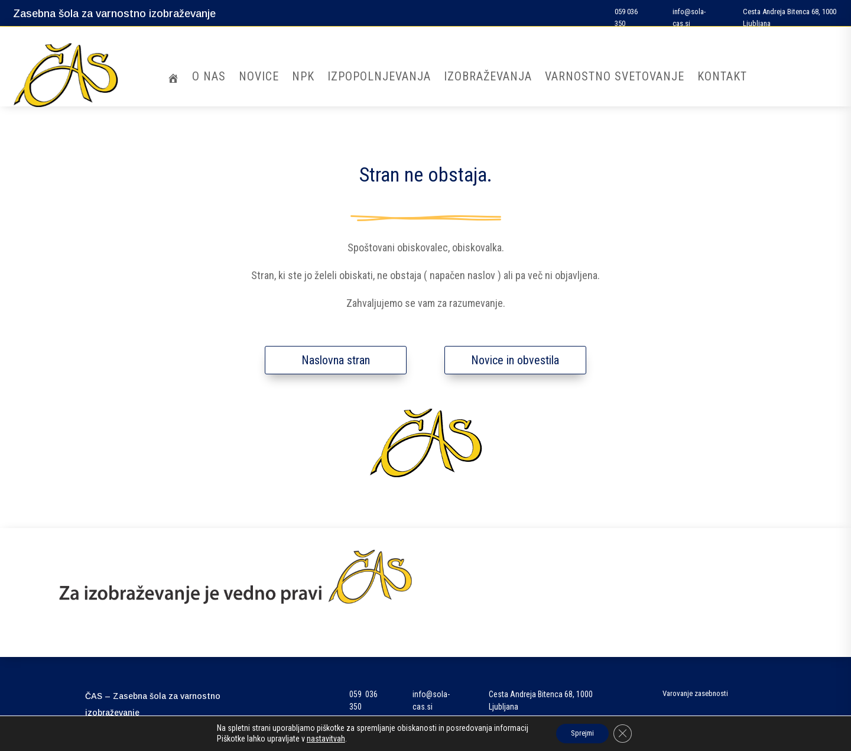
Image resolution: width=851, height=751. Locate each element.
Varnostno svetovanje (614, 77)
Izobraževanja (488, 77)
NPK (303, 77)
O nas (209, 77)
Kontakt (722, 77)
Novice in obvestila (515, 360)
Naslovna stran (335, 360)
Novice (259, 77)
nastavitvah (320, 738)
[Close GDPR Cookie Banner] (627, 732)
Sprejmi (581, 732)
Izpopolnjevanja (379, 77)
